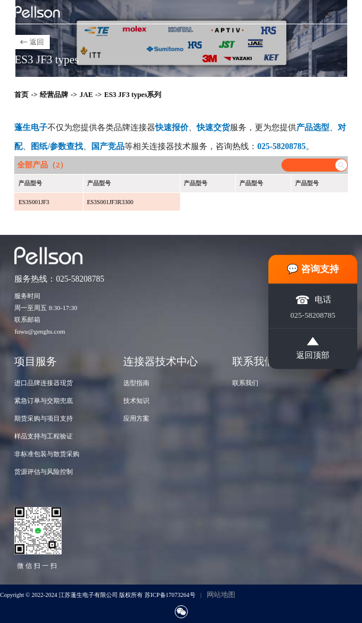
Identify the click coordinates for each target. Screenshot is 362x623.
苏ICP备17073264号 (170, 595)
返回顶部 (312, 348)
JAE (86, 95)
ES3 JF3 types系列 (133, 95)
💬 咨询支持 (313, 268)
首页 (21, 95)
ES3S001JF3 (33, 202)
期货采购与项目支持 (43, 418)
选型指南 (136, 382)
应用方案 (136, 418)
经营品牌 (54, 95)
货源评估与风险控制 (43, 471)
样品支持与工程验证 (43, 436)
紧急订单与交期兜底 (43, 400)
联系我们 (245, 382)
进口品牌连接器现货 (43, 382)
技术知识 (136, 400)
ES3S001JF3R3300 (110, 202)
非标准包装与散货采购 (46, 453)
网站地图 (221, 594)
